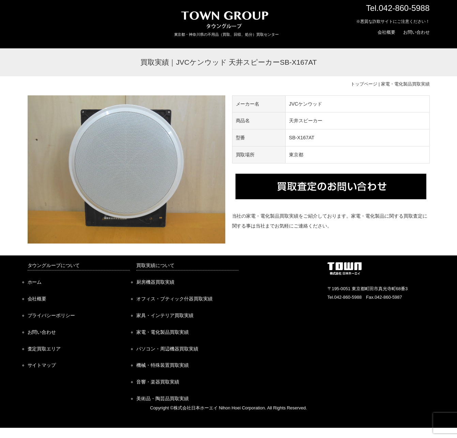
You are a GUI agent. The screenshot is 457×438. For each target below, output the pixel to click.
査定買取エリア (44, 348)
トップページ (364, 84)
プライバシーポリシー (51, 315)
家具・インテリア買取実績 (165, 315)
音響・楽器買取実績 (157, 382)
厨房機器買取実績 (155, 282)
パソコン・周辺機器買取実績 (167, 348)
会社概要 (386, 32)
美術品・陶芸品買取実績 (162, 398)
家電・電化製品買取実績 (405, 84)
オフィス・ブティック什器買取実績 (174, 298)
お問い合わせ (416, 32)
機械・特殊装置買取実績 (162, 365)
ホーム (35, 282)
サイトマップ (42, 365)
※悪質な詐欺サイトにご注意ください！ (393, 21)
